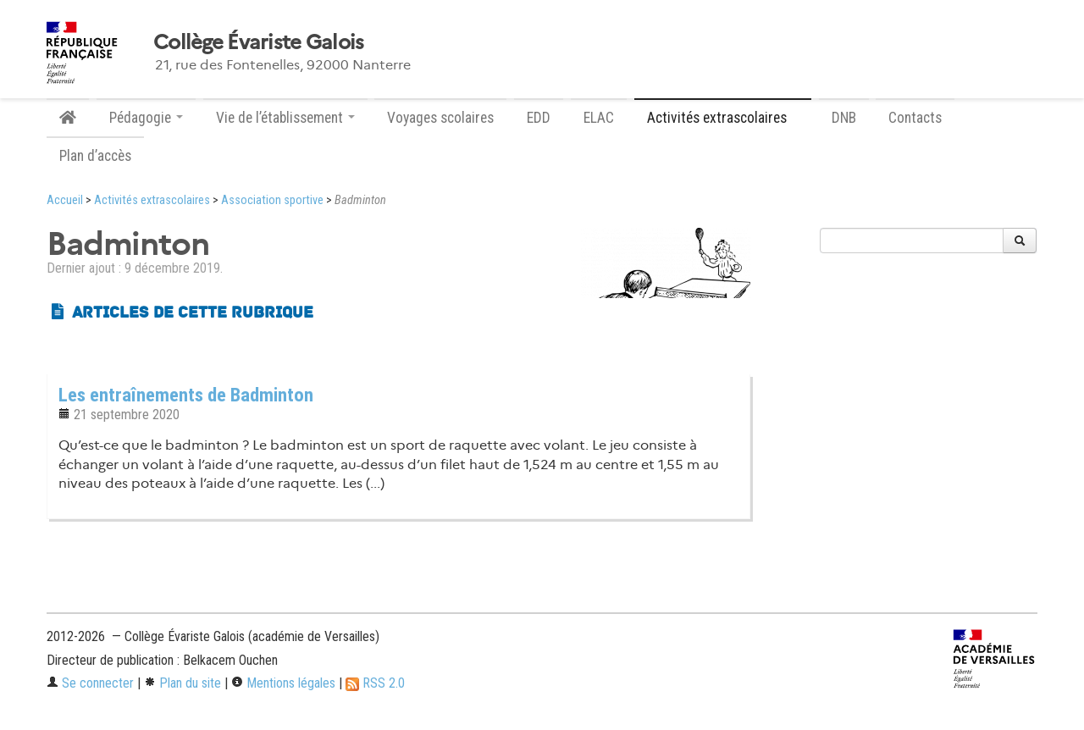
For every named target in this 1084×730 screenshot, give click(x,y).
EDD (538, 117)
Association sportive (272, 200)
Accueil (65, 200)
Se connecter (90, 683)
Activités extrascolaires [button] (723, 117)
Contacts (915, 117)
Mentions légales (283, 683)
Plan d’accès (95, 155)
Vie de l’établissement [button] (285, 117)
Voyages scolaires (440, 117)
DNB (844, 117)
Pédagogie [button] (146, 117)
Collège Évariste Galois (258, 42)
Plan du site (182, 683)
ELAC (598, 117)
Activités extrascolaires (152, 200)
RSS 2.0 (375, 683)
